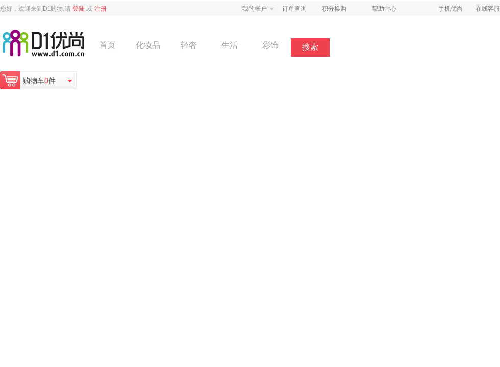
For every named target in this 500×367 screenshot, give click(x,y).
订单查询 (294, 8)
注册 (100, 8)
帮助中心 (384, 8)
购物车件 (39, 80)
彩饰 (270, 45)
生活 (229, 45)
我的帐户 (254, 8)
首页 (107, 45)
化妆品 (148, 45)
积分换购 (334, 8)
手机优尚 (450, 8)
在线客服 (488, 8)
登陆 (78, 8)
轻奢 (189, 45)
